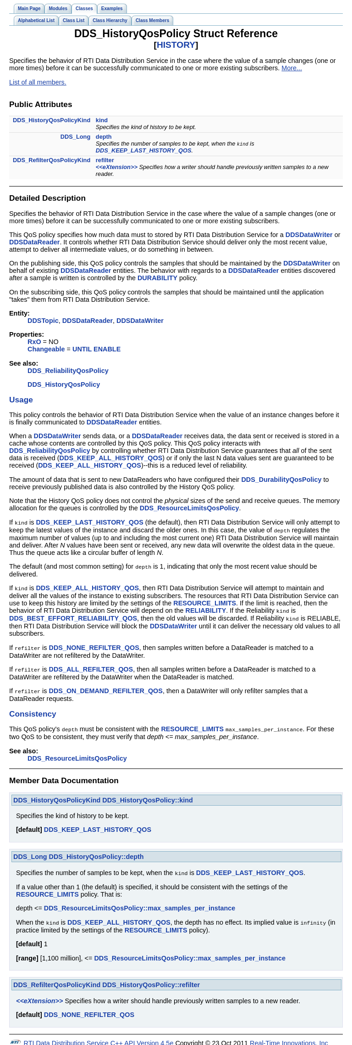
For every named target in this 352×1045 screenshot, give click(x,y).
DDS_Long (75, 136)
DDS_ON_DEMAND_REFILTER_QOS (106, 687)
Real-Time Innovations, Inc (289, 1037)
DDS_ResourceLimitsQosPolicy (189, 508)
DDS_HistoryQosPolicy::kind (147, 795)
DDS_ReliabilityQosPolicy (68, 370)
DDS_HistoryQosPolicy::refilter (151, 979)
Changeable (46, 349)
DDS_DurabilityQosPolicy (281, 479)
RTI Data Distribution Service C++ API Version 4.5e (99, 1037)
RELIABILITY (206, 608)
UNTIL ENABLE (96, 349)
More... (291, 68)
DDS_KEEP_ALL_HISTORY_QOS (111, 458)
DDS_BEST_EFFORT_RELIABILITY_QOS (73, 616)
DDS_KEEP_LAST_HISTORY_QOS (144, 150)
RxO (34, 341)
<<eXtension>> (117, 167)
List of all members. (37, 82)
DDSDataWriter (309, 234)
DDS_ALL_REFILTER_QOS (91, 666)
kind (102, 120)
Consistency (32, 709)
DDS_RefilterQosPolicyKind (51, 160)
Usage (21, 399)
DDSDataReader (34, 242)
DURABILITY (157, 278)
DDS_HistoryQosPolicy (64, 384)
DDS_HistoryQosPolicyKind (51, 120)
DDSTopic (43, 320)
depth (104, 136)
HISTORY (176, 45)
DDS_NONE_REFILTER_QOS (94, 645)
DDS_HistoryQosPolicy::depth (96, 852)
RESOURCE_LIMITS (204, 601)
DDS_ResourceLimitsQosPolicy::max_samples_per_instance (140, 903)
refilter (105, 160)
